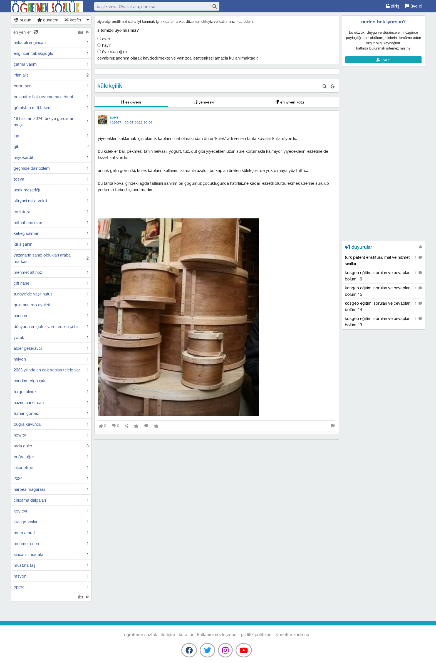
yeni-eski (204, 102)
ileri (83, 31)
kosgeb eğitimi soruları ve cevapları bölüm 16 (383, 275)
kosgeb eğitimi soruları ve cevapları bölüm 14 (383, 306)
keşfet (73, 19)
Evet (103, 38)
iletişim (168, 634)
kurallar (186, 634)
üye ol (413, 6)
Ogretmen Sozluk (47, 6)
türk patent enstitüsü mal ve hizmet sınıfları (383, 260)
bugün (22, 19)
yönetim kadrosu (292, 634)
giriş (392, 6)
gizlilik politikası (256, 634)
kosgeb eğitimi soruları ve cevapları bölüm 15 (383, 291)
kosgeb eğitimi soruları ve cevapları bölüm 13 (383, 321)
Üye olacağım (112, 51)
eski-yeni (131, 102)
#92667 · (131, 122)
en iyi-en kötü (289, 102)
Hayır (104, 45)
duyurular (358, 247)
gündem (47, 19)
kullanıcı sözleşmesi (217, 634)
